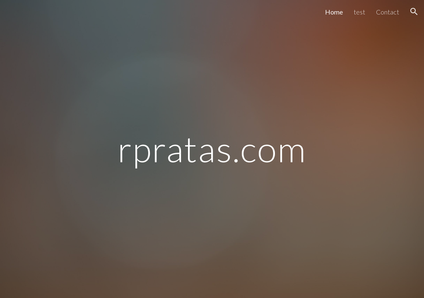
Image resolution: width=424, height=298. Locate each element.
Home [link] (334, 12)
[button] (414, 12)
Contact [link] (387, 12)
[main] (212, 149)
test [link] (359, 12)
